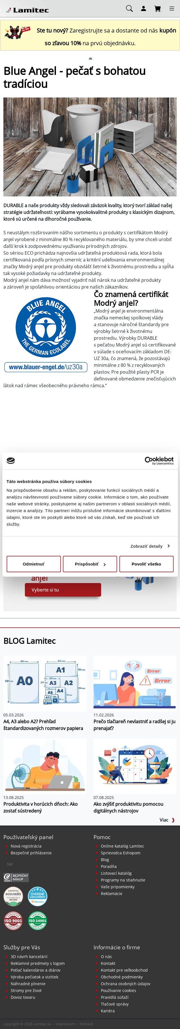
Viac (167, 820)
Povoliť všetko (146, 564)
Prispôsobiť (90, 564)
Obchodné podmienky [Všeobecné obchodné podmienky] (122, 977)
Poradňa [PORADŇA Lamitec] (109, 866)
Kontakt (108, 963)
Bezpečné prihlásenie (31, 852)
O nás (106, 956)
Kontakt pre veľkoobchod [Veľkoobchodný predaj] (124, 970)
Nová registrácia (26, 846)
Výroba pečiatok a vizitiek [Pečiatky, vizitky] (34, 977)
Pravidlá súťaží (115, 997)
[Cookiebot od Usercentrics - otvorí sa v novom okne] (149, 460)
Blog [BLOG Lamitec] (105, 859)
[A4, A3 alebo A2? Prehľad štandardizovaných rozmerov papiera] (45, 683)
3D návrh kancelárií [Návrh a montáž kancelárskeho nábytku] (29, 956)
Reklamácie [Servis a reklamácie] (111, 893)
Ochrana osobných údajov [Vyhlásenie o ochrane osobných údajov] (125, 983)
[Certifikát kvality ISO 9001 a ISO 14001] (13, 920)
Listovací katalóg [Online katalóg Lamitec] (116, 873)
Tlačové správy (115, 1004)
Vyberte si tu (48, 590)
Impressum (65, 1023)
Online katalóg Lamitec (122, 846)
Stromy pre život (26, 990)
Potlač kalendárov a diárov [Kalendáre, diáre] (35, 970)
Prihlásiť (86, 1023)
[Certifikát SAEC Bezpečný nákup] (16, 877)
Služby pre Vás (21, 947)
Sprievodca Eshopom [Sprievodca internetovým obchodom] (120, 852)
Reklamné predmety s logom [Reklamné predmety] (38, 963)
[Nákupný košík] (158, 8)
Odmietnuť (33, 564)
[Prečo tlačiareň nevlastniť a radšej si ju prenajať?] (135, 683)
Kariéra (108, 1010)
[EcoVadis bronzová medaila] (13, 896)
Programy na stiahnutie (123, 880)
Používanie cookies (118, 990)
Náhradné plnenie (28, 983)
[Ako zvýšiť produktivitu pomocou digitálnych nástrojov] (135, 765)
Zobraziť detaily (147, 545)
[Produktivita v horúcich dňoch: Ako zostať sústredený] (45, 765)
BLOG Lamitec (29, 640)
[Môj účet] (143, 8)
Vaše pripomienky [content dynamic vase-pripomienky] (118, 886)
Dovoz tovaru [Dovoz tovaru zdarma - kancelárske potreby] (23, 997)
